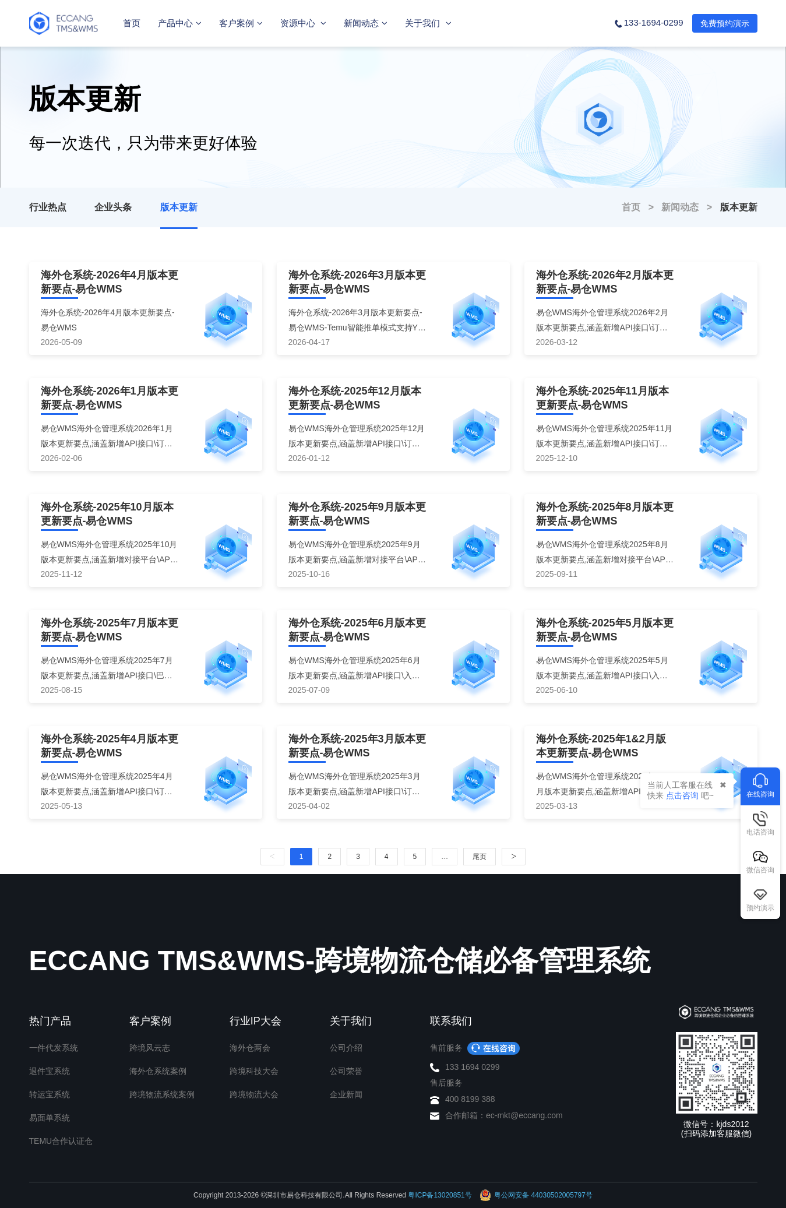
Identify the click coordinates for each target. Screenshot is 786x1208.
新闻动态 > (690, 207)
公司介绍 (346, 1047)
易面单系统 (49, 1117)
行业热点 (47, 207)
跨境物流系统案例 (162, 1094)
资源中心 (303, 23)
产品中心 (180, 23)
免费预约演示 (724, 23)
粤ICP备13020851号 (439, 1195)
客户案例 (241, 23)
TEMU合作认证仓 (61, 1141)
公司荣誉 (346, 1071)
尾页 (480, 857)
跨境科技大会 (254, 1071)
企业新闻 (346, 1094)
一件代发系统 (53, 1047)
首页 (131, 23)
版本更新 (179, 207)
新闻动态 (365, 23)
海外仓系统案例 (157, 1071)
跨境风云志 (149, 1047)
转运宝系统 (49, 1094)
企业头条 (113, 207)
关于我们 (428, 23)
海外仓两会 (250, 1047)
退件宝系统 (49, 1071)
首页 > (641, 207)
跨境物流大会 (254, 1094)
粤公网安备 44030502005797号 (536, 1195)
